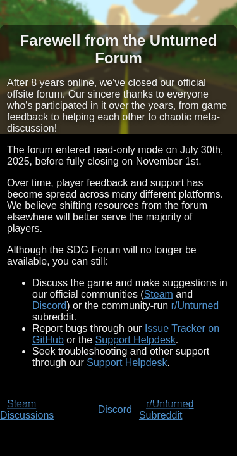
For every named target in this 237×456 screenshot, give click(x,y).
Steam (158, 294)
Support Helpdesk (135, 339)
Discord (49, 305)
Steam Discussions (27, 409)
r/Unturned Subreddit (166, 409)
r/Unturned (195, 305)
